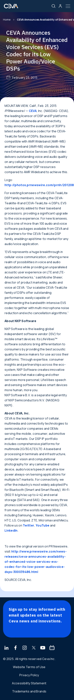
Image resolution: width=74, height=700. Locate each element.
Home (7, 19)
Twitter (28, 525)
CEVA (33, 111)
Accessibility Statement (29, 683)
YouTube (42, 525)
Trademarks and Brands (29, 691)
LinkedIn (11, 530)
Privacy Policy (29, 675)
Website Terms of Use (29, 667)
